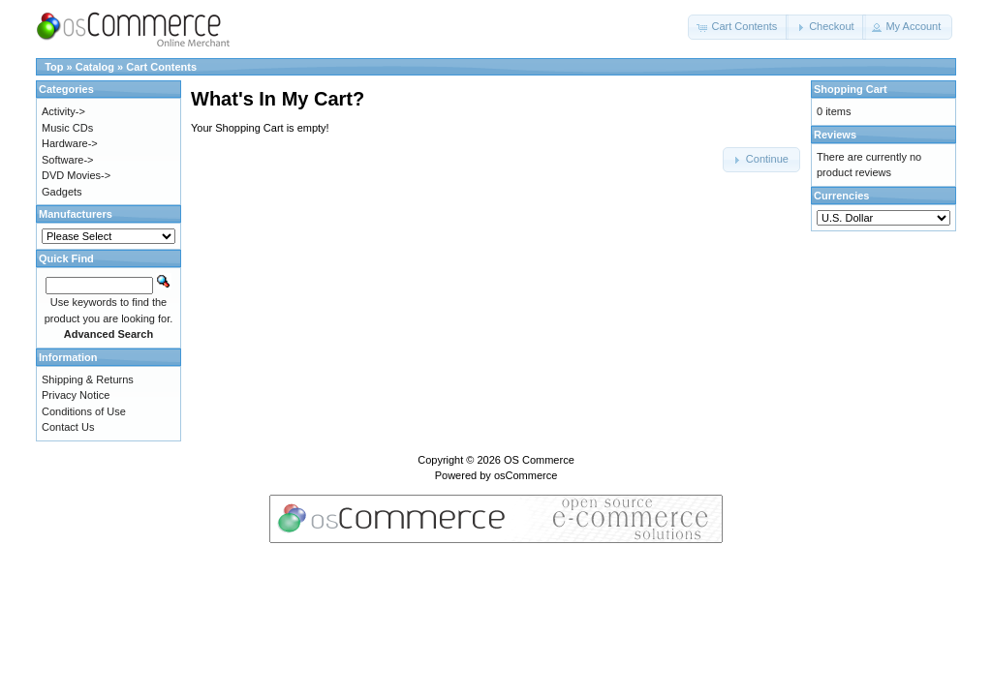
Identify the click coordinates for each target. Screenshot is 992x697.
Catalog (95, 67)
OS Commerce (539, 460)
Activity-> (63, 111)
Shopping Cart (850, 89)
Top (54, 67)
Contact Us (68, 427)
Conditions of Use (84, 411)
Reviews (835, 134)
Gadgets (62, 191)
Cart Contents (161, 67)
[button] (738, 27)
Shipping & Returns (88, 379)
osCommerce (525, 475)
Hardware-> (70, 143)
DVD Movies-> (76, 175)
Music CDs (67, 128)
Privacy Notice (75, 395)
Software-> (68, 160)
